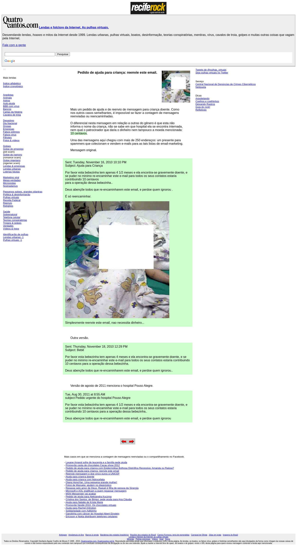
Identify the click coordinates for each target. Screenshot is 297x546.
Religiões (8, 205)
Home (167, 539)
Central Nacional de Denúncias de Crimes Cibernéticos (225, 84)
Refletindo (201, 109)
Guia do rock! (202, 107)
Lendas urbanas (12, 168)
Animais (7, 97)
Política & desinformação (16, 194)
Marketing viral (11, 177)
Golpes (7, 146)
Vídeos (155, 539)
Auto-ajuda (9, 103)
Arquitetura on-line (76, 535)
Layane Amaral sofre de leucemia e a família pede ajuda (96, 462)
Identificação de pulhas (15, 234)
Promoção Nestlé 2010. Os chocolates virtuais (91, 505)
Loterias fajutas (11, 171)
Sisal (161, 539)
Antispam (63, 535)
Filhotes (7, 137)
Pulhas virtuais (11, 197)
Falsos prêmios (11, 131)
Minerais (130, 539)
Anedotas (8, 94)
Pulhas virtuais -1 (12, 240)
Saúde (6, 211)
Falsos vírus (9, 134)
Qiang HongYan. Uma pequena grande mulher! (91, 482)
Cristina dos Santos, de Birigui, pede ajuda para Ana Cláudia (99, 499)
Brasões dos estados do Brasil (143, 535)
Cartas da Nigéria (12, 111)
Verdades (8, 225)
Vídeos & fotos (11, 228)
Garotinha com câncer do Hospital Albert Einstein (92, 513)
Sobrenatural (10, 214)
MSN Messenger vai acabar (81, 493)
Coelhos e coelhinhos (207, 101)
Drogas (7, 126)
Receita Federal (11, 200)
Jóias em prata (215, 535)
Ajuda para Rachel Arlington (81, 508)
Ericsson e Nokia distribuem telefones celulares (91, 516)
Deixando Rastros (205, 104)
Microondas (9, 183)
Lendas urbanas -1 (13, 237)
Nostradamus (10, 186)
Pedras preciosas (143, 539)
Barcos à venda (92, 535)
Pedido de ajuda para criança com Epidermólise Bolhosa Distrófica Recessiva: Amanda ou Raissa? (120, 468)
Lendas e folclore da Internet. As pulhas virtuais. (74, 27)
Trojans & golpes (12, 223)
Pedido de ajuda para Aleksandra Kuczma (89, 496)
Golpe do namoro (12, 154)
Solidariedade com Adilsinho (81, 510)
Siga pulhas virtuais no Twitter (211, 72)
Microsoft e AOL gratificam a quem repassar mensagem (96, 490)
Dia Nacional (10, 123)
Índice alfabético (12, 83)
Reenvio (7, 203)
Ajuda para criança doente (80, 476)
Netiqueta (200, 87)
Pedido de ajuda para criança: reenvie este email (92, 470)
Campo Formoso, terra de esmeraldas (173, 535)
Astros (6, 100)
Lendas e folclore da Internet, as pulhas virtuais (148, 537)
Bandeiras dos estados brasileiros (114, 535)
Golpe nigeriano (11, 160)
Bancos (7, 109)
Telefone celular (11, 217)
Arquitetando (202, 98)
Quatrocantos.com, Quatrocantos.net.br (97, 541)
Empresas (8, 129)
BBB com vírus (11, 106)
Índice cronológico (13, 86)
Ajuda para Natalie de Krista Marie (84, 502)
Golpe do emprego (13, 149)
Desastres (8, 120)
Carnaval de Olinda (199, 535)
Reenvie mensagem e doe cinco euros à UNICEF (93, 473)
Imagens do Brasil (230, 535)
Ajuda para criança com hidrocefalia (85, 479)
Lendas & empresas (14, 166)
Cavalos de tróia (12, 114)
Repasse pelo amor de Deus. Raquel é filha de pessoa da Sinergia (102, 488)
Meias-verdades (12, 180)
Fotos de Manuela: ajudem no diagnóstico (88, 485)
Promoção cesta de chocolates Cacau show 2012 (93, 465)
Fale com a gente (14, 45)
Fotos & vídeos (11, 140)
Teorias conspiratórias (15, 220)
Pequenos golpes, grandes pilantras (22, 191)
